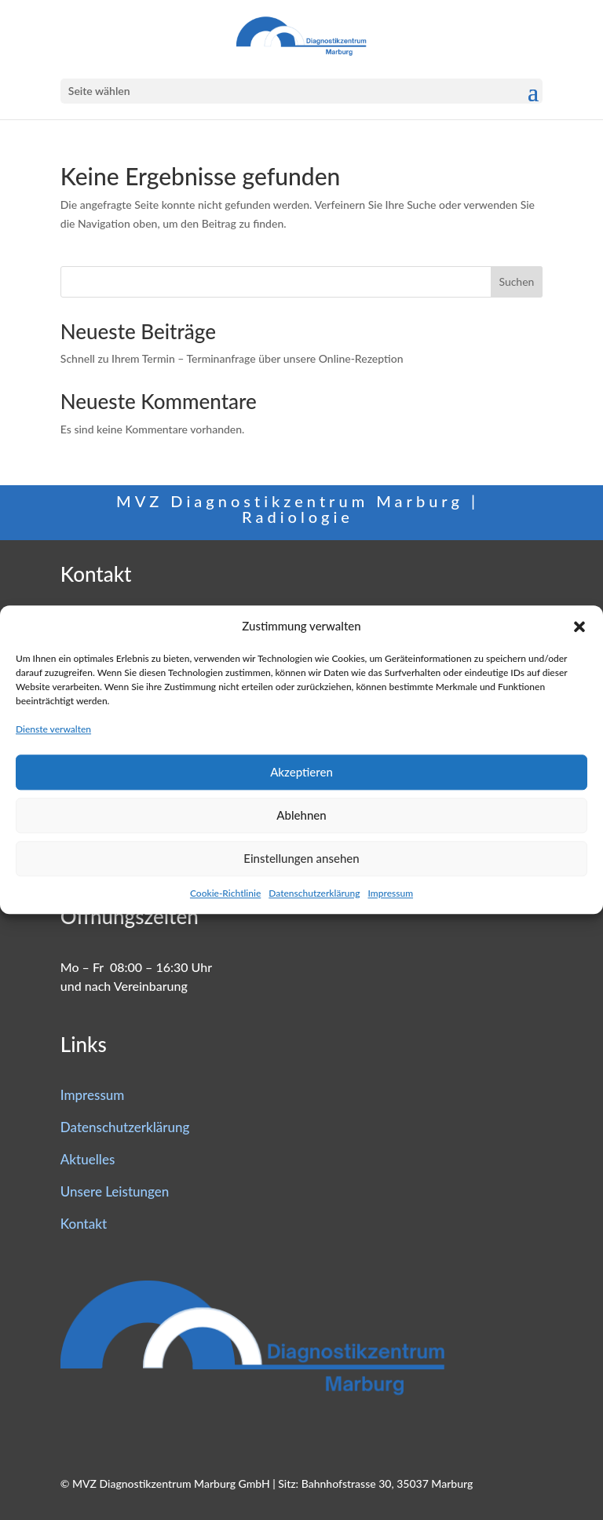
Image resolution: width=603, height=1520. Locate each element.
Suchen (516, 281)
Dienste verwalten (53, 729)
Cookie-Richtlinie (225, 893)
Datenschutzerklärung (314, 893)
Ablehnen (301, 815)
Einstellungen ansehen (301, 858)
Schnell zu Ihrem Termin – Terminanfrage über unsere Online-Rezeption (232, 358)
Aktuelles (87, 1159)
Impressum (390, 893)
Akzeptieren (301, 772)
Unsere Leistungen (115, 1191)
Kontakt (83, 1223)
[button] (579, 626)
